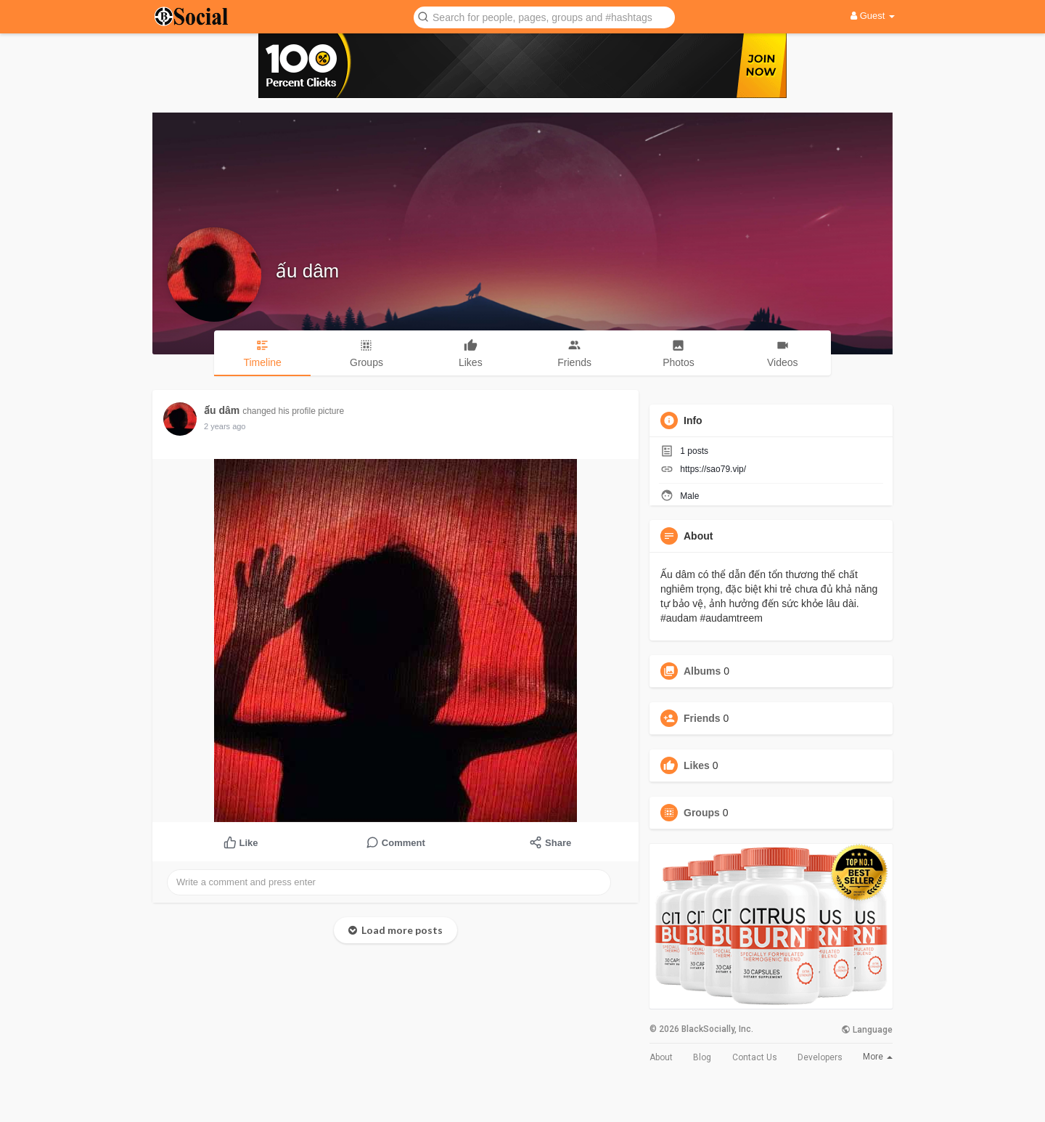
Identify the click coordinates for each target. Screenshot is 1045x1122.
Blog (702, 1057)
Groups (702, 812)
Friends (702, 718)
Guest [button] (873, 15)
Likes (697, 765)
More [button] (878, 1057)
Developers (820, 1057)
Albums (702, 671)
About (661, 1057)
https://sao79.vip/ (713, 469)
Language (867, 1029)
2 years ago (224, 426)
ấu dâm (307, 271)
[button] (544, 16)
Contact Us (754, 1057)
